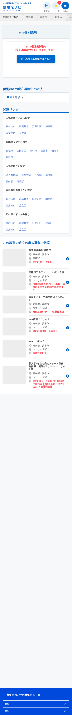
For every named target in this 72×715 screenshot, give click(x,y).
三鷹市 (44, 150)
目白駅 (9, 181)
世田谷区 (21, 150)
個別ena (59, 17)
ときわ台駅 (12, 174)
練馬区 (49, 126)
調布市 (43, 17)
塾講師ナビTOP (10, 17)
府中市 (33, 150)
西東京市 (11, 133)
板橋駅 (49, 174)
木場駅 (38, 174)
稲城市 (9, 150)
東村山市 (11, 126)
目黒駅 (20, 181)
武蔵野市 (24, 126)
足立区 (22, 133)
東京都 (29, 17)
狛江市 (55, 150)
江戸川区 (37, 126)
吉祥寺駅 (26, 174)
